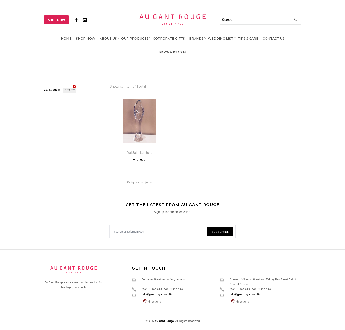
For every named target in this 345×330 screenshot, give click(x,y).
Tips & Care (248, 38)
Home (66, 38)
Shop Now (56, 20)
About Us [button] (108, 38)
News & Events (172, 52)
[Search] (260, 20)
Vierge (139, 160)
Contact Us (273, 38)
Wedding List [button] (220, 38)
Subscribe (220, 231)
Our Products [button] (135, 38)
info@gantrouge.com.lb (157, 294)
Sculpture (70, 89)
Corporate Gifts (169, 38)
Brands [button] (196, 38)
